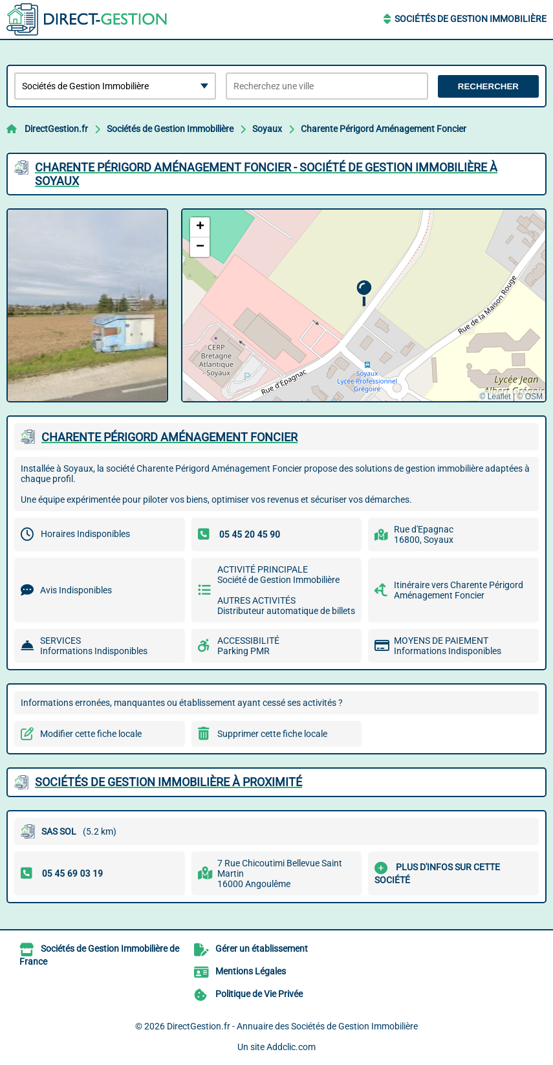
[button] (364, 293)
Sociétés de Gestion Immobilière (471, 19)
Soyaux (267, 129)
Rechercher (488, 86)
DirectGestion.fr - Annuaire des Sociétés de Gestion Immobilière (292, 1026)
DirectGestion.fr (56, 129)
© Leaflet (494, 396)
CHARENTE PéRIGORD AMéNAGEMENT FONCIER (169, 437)
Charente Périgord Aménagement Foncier (383, 129)
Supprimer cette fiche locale (272, 734)
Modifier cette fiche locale (91, 734)
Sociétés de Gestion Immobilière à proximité (168, 782)
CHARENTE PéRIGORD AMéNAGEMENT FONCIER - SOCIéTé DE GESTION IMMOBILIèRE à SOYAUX (266, 174)
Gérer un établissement (261, 948)
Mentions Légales (250, 971)
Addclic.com (291, 1047)
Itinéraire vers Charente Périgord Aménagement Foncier (458, 590)
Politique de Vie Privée (259, 994)
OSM (534, 396)
